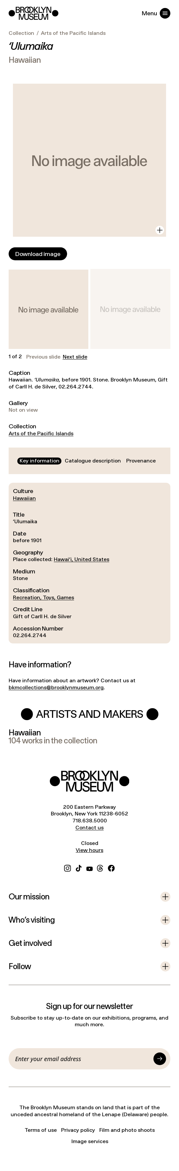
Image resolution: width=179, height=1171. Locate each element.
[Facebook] (111, 867)
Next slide (75, 357)
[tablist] (87, 461)
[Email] (83, 1058)
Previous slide (43, 357)
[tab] (39, 461)
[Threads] (100, 867)
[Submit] (159, 1058)
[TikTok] (78, 867)
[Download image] (38, 253)
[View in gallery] (159, 230)
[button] (48, 309)
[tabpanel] (89, 563)
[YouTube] (89, 867)
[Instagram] (67, 867)
